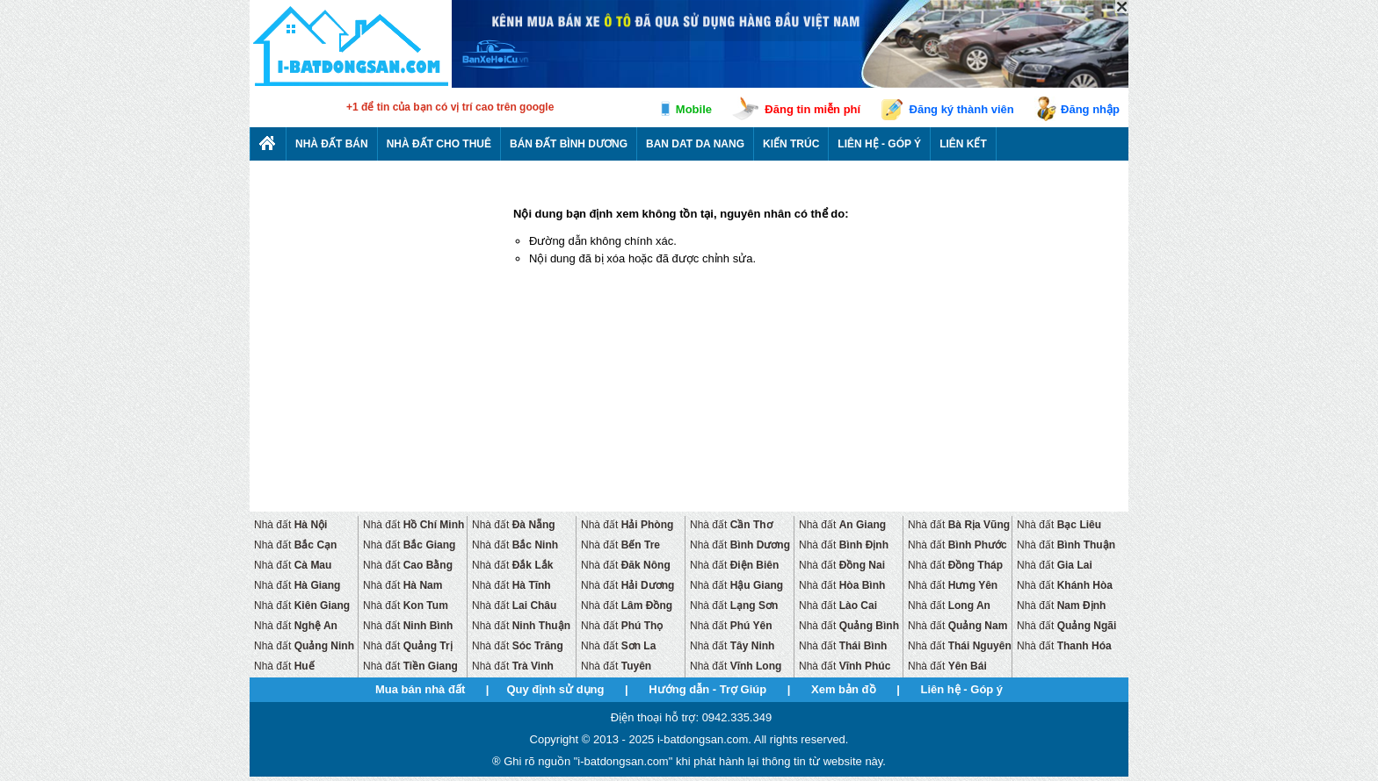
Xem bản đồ (843, 689)
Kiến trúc (791, 144)
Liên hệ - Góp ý (879, 144)
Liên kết (963, 144)
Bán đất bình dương (568, 144)
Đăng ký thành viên (962, 109)
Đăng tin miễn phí (812, 109)
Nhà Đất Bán (331, 144)
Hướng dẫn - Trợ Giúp (707, 689)
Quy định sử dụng (555, 689)
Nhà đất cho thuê (439, 144)
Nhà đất (290, 525)
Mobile (694, 109)
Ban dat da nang (695, 144)
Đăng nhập (1090, 109)
